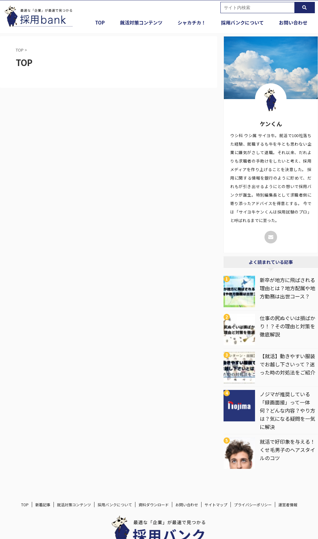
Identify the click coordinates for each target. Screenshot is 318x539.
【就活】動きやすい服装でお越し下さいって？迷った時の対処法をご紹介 (287, 364)
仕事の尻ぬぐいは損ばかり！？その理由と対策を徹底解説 (287, 326)
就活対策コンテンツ (141, 22)
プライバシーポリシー (253, 504)
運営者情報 (287, 504)
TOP (100, 22)
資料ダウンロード (154, 504)
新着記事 (42, 504)
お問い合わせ (293, 22)
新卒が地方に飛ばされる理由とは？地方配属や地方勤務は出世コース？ (287, 288)
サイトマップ (216, 504)
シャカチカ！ (192, 22)
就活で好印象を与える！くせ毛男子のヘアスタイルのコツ (287, 450)
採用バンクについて (242, 22)
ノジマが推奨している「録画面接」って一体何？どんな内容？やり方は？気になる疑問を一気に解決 (287, 410)
